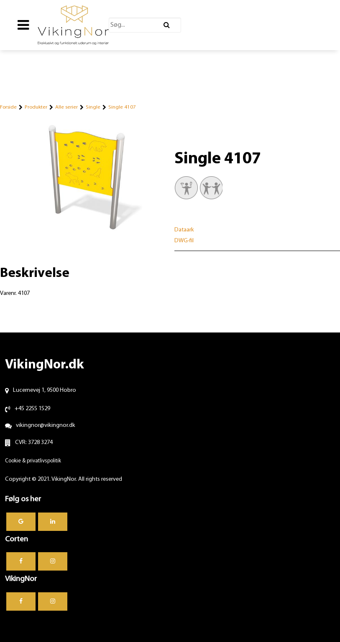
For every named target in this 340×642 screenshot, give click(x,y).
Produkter (36, 107)
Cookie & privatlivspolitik (33, 461)
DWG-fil (184, 241)
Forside (8, 107)
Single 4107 (122, 107)
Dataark (184, 230)
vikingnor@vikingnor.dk (45, 425)
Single (93, 107)
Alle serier (66, 107)
